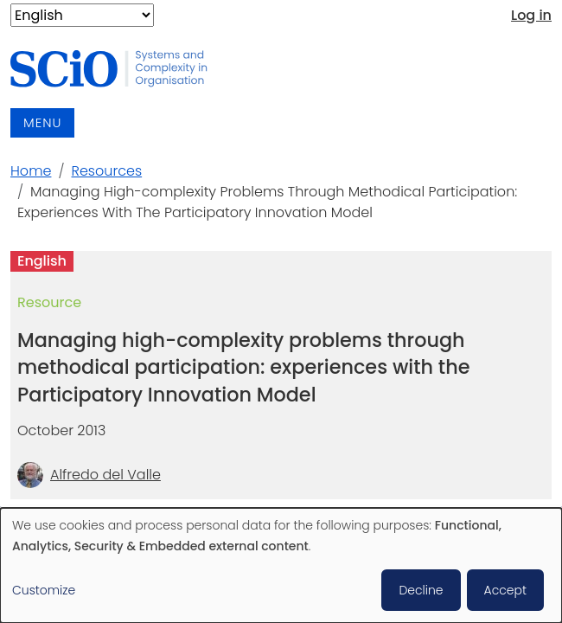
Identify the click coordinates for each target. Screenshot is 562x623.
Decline (421, 590)
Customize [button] (43, 590)
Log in (531, 15)
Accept (505, 590)
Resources (107, 171)
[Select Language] (82, 15)
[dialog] (281, 565)
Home (30, 171)
